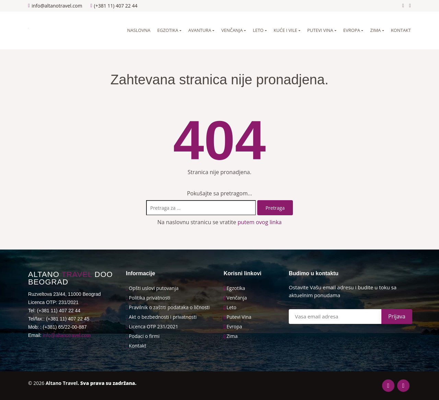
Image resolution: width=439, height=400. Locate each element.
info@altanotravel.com (67, 335)
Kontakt (401, 30)
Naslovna (139, 30)
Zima (375, 30)
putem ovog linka (260, 222)
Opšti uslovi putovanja (154, 288)
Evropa (351, 30)
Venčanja (232, 30)
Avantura (199, 30)
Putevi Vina (239, 317)
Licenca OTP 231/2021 (153, 326)
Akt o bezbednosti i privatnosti (163, 317)
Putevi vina (320, 30)
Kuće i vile (285, 30)
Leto (258, 30)
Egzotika (167, 30)
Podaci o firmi (144, 336)
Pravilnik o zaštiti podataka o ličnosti (169, 307)
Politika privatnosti (149, 297)
